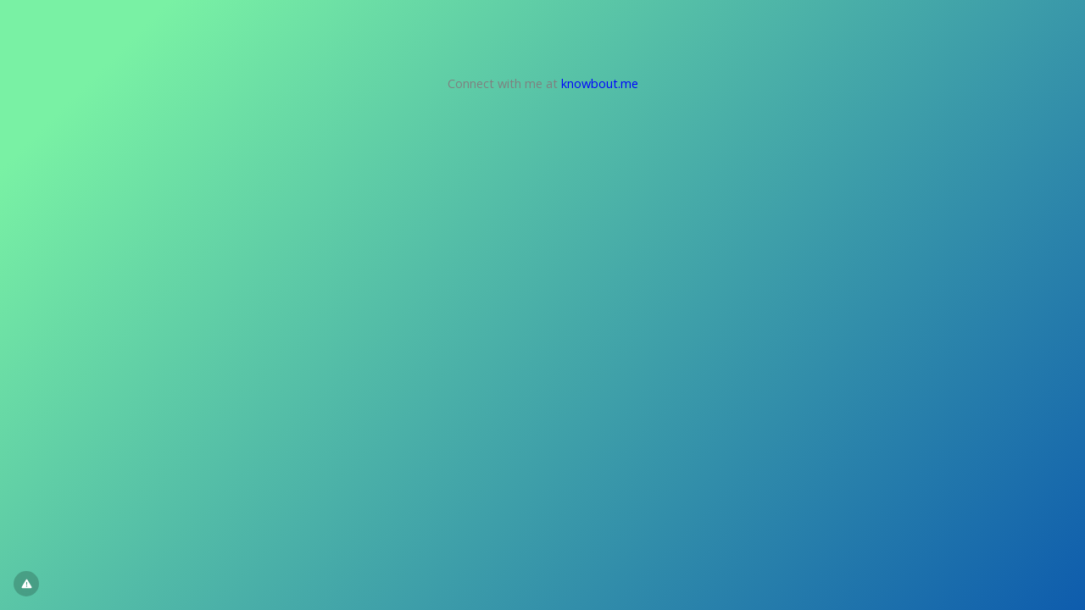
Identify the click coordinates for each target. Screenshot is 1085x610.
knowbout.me (599, 83)
